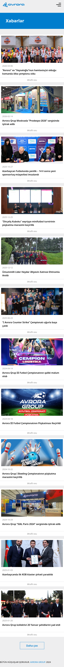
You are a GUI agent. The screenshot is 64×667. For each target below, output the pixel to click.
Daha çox (32, 645)
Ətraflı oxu (32, 80)
